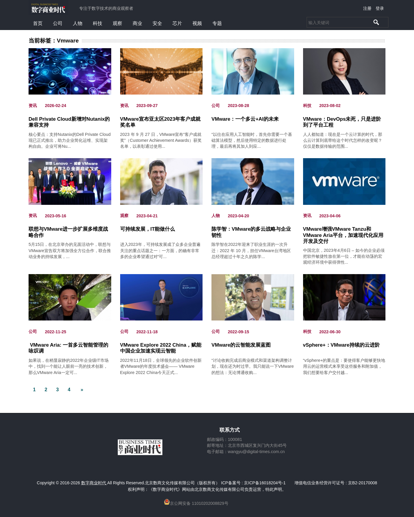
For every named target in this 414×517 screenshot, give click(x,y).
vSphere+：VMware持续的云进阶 (341, 345)
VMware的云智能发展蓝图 (241, 345)
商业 (137, 23)
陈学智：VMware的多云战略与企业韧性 (251, 232)
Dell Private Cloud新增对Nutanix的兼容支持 (69, 122)
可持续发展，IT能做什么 (147, 229)
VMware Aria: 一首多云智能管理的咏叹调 (68, 348)
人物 (77, 23)
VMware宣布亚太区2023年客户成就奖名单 (160, 122)
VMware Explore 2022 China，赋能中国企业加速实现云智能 (161, 348)
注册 (367, 8)
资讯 (33, 105)
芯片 (177, 23)
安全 (157, 23)
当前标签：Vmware (54, 41)
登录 (380, 8)
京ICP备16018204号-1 (265, 482)
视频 (197, 23)
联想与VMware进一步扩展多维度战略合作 (68, 232)
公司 (57, 23)
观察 (117, 23)
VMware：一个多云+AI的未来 (245, 119)
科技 (97, 23)
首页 (38, 23)
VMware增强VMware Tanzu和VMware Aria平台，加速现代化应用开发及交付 (343, 232)
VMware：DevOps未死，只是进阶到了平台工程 (342, 122)
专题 (217, 23)
